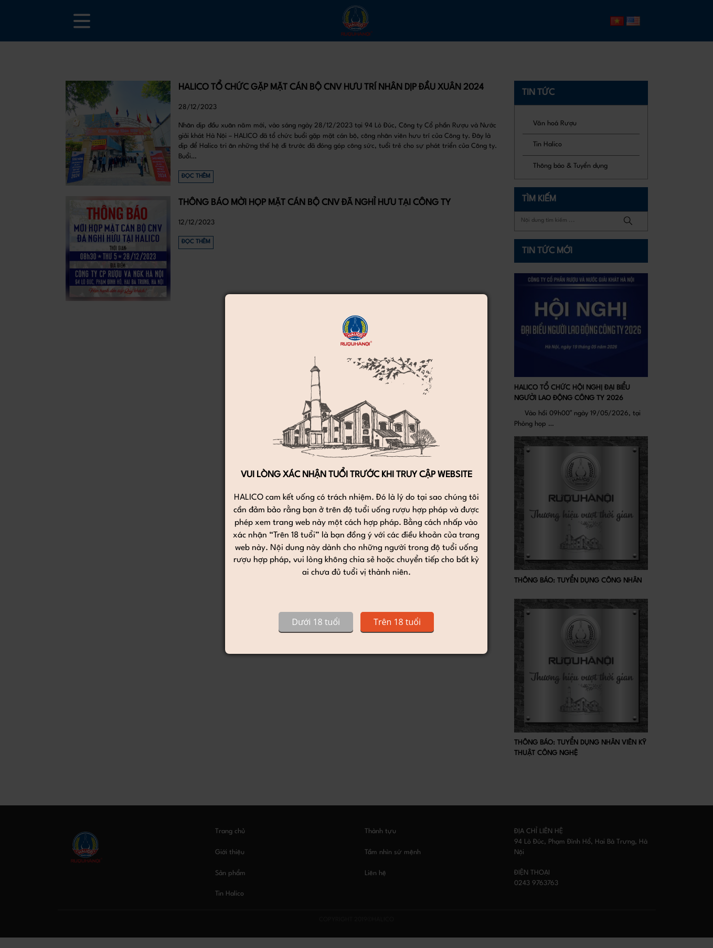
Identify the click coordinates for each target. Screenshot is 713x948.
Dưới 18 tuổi (316, 622)
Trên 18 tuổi (397, 622)
